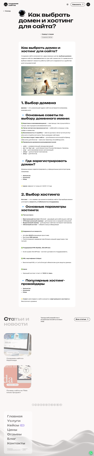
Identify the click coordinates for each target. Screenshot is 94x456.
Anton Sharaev (70, 448)
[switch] (67, 4)
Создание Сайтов (47, 37)
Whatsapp (44, 446)
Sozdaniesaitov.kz (74, 423)
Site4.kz (69, 428)
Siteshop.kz (71, 425)
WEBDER (70, 430)
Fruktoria (70, 433)
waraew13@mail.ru (47, 426)
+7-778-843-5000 (46, 436)
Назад (8, 11)
